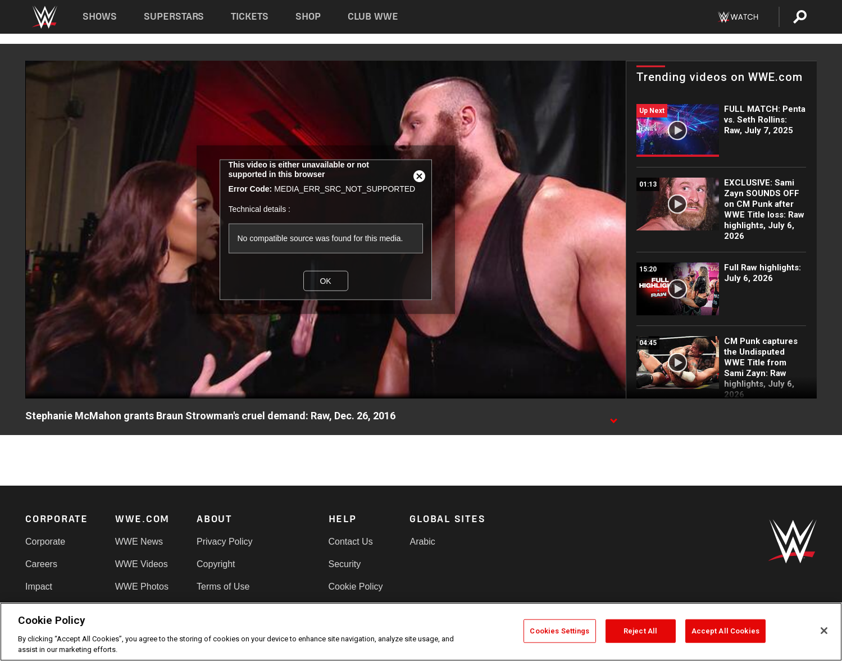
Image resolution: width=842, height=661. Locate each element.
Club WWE (373, 16)
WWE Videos (141, 564)
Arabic (422, 541)
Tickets (249, 16)
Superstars (174, 16)
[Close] (824, 630)
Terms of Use (223, 586)
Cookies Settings (559, 631)
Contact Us (351, 541)
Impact (38, 586)
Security (345, 564)
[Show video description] (613, 416)
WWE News (139, 541)
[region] (421, 632)
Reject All (640, 631)
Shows (100, 16)
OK (325, 280)
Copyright (216, 564)
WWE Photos (142, 586)
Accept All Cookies (725, 631)
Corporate (45, 541)
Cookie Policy (356, 586)
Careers (41, 564)
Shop (308, 16)
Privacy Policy (225, 541)
